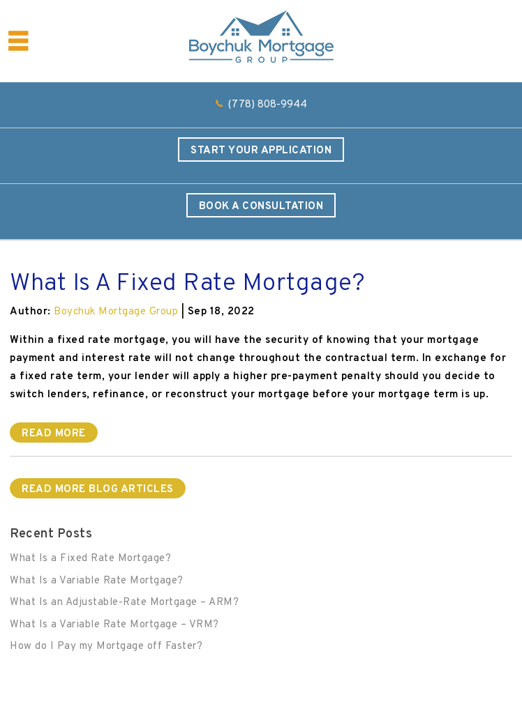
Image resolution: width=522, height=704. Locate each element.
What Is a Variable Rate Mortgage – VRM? (114, 625)
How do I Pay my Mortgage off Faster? (106, 646)
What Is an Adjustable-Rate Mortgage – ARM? (124, 602)
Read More (54, 434)
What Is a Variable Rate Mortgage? (97, 581)
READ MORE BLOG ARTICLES (98, 489)
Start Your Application (261, 151)
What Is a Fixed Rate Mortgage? (90, 558)
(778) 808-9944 (267, 105)
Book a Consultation (261, 206)
